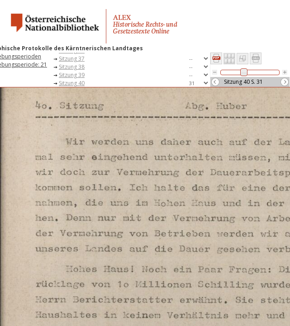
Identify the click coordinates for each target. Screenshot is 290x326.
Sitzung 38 (72, 67)
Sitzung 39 (72, 75)
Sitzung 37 (72, 58)
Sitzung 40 (72, 83)
